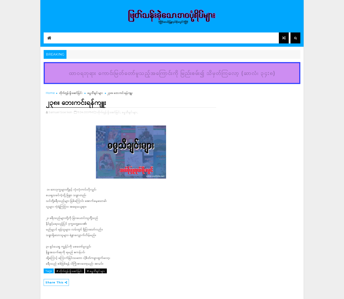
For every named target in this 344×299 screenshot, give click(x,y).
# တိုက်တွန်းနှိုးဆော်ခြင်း (69, 271)
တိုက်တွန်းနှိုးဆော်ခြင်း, (109, 112)
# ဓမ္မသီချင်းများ (96, 271)
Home (50, 93)
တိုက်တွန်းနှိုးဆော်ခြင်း (70, 93)
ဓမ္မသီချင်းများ (95, 93)
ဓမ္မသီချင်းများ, (130, 112)
